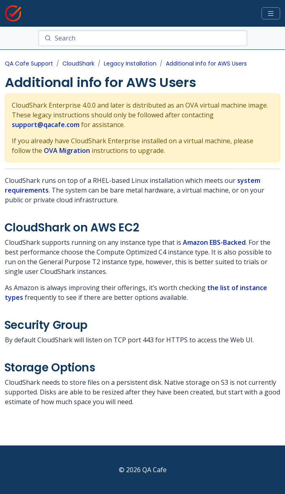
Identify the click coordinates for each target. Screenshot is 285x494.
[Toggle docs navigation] (270, 13)
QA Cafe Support (29, 63)
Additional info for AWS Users (206, 63)
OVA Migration (67, 150)
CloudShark (78, 63)
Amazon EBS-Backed (214, 242)
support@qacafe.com (45, 124)
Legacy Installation (130, 63)
